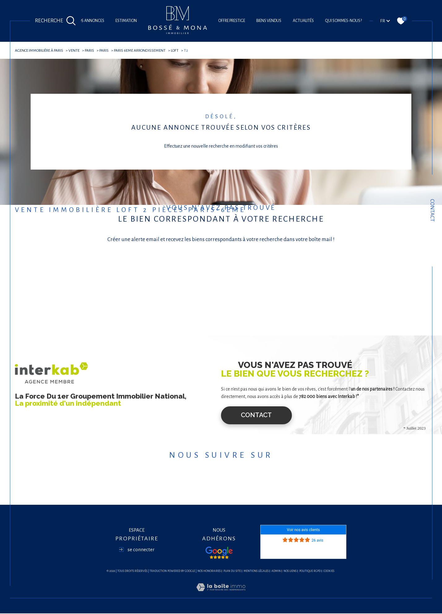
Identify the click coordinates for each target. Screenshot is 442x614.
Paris (91, 50)
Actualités (303, 21)
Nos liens (290, 571)
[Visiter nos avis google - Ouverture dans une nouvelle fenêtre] (219, 553)
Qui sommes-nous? (343, 21)
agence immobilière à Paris (40, 50)
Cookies (328, 571)
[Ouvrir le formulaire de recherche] (55, 21)
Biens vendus (268, 21)
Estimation (126, 21)
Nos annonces (90, 21)
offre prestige (231, 21)
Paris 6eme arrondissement (142, 50)
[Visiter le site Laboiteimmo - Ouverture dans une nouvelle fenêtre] (221, 594)
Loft (178, 50)
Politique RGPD (310, 571)
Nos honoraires (209, 571)
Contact (432, 210)
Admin (276, 571)
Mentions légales (256, 571)
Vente (75, 50)
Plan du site (232, 571)
